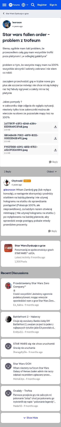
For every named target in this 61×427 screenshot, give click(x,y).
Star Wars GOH (22, 363)
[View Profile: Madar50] (8, 393)
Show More (30, 417)
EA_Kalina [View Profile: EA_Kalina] (18, 305)
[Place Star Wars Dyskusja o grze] (36, 245)
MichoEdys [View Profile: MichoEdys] (18, 379)
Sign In (53, 4)
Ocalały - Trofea (22, 390)
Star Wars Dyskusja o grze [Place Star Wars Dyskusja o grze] (15, 13)
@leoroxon (9, 189)
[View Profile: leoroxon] (7, 24)
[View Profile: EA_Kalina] (8, 286)
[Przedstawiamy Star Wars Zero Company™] (34, 297)
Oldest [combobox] (52, 171)
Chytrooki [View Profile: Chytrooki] (17, 180)
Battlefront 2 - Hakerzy (26, 316)
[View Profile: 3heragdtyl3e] (8, 346)
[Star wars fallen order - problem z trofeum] (21, 184)
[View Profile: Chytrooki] (6, 182)
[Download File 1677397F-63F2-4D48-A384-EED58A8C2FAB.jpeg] (55, 127)
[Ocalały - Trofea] (34, 398)
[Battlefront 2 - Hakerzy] (34, 324)
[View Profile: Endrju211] (8, 319)
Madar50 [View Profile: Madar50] (17, 406)
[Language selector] (25, 5)
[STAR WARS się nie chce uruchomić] (34, 348)
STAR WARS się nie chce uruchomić (34, 343)
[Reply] (53, 162)
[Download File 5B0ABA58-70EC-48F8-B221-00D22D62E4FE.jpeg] (55, 138)
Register (42, 4)
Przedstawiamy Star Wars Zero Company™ (31, 285)
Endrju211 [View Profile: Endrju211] (18, 332)
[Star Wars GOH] (34, 371)
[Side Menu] (4, 4)
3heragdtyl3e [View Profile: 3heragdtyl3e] (20, 352)
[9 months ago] (31, 305)
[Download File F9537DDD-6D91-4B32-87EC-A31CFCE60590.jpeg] (55, 150)
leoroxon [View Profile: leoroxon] (17, 22)
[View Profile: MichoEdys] (8, 366)
